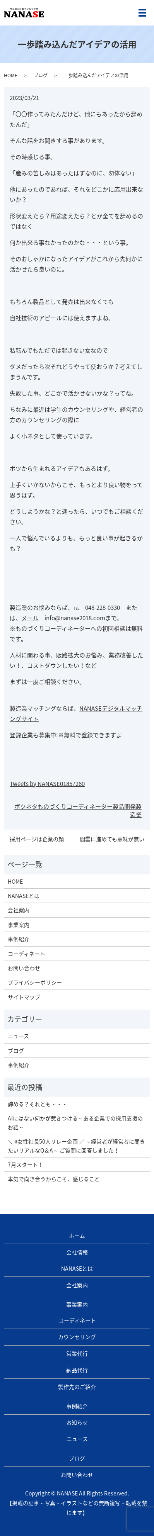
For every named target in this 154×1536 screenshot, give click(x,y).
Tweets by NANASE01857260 (47, 783)
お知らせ (77, 1422)
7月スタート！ (25, 1164)
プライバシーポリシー (35, 982)
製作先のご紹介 (77, 1386)
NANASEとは (23, 896)
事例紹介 (18, 939)
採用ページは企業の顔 (37, 839)
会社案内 (18, 910)
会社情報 (77, 1252)
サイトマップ (24, 997)
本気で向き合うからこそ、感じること (54, 1179)
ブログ (41, 75)
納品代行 (77, 1370)
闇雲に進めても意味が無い (112, 839)
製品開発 (124, 806)
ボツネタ (26, 806)
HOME (10, 75)
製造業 (136, 810)
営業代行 (77, 1353)
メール (30, 618)
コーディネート (26, 953)
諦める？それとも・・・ (37, 1104)
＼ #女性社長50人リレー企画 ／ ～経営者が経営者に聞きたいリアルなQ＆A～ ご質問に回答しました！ (76, 1145)
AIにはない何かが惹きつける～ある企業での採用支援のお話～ (75, 1122)
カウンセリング (77, 1337)
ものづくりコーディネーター (75, 806)
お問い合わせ (24, 968)
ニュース (18, 1036)
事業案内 (18, 924)
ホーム (77, 1235)
